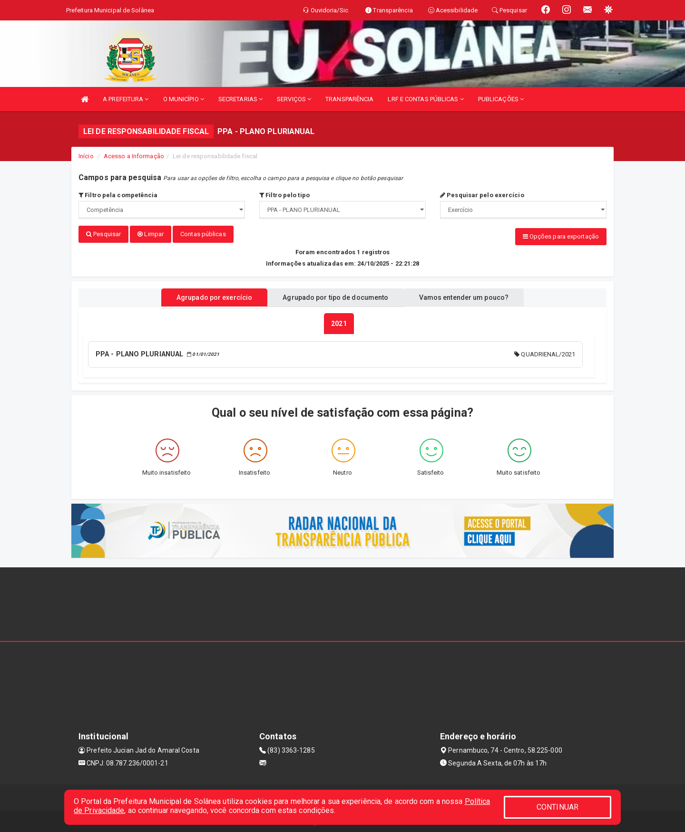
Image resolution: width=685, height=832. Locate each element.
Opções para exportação (561, 236)
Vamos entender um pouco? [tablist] (473, 296)
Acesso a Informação (134, 156)
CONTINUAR (557, 807)
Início (86, 156)
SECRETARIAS (240, 99)
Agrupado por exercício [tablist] (205, 296)
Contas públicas (203, 234)
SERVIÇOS (294, 99)
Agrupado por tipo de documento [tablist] (335, 296)
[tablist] (338, 322)
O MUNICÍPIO (183, 99)
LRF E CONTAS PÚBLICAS (425, 99)
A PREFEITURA (125, 99)
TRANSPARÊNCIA (349, 99)
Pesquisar (103, 234)
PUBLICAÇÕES (501, 99)
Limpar (150, 234)
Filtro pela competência (118, 195)
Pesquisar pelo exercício (482, 195)
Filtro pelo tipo (284, 195)
